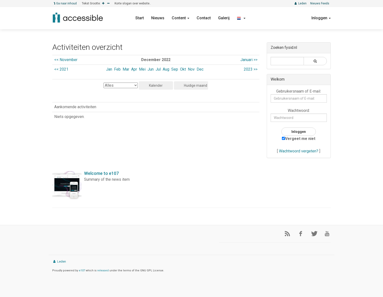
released (103, 270)
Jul (158, 69)
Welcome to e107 (101, 173)
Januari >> (248, 59)
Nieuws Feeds (319, 3)
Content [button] (180, 18)
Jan (109, 69)
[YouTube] (325, 234)
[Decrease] (108, 3)
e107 (82, 270)
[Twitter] (312, 234)
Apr (134, 69)
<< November (65, 59)
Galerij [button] (224, 18)
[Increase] (103, 3)
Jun (151, 69)
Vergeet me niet (298, 138)
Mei (142, 69)
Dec (200, 69)
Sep (174, 69)
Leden (300, 3)
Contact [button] (204, 18)
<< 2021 (61, 69)
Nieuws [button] (157, 18)
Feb (117, 69)
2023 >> (250, 69)
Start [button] (139, 18)
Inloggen (321, 18)
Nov (191, 69)
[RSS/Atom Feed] (285, 234)
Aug (166, 69)
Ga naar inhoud (65, 3)
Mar (126, 69)
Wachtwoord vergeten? (298, 151)
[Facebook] (298, 234)
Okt (183, 69)
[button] (241, 18)
